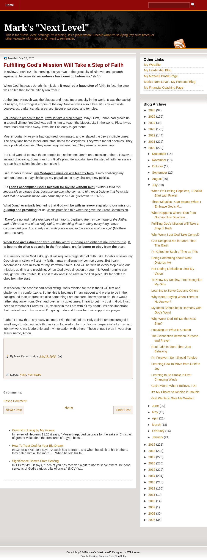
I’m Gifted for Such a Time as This (174, 251)
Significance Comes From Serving (35, 461)
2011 (152, 494)
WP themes (134, 552)
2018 (152, 451)
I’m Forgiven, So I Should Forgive (174, 357)
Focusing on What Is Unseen (171, 329)
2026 (152, 110)
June (156, 406)
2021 (152, 141)
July (155, 185)
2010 (152, 501)
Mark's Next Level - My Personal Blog (169, 81)
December (159, 153)
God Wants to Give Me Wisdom (172, 398)
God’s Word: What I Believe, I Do (173, 385)
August (157, 179)
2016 (152, 463)
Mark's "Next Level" (46, 28)
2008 (152, 513)
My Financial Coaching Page (163, 87)
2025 (152, 116)
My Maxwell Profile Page (161, 76)
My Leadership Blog (157, 70)
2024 (152, 123)
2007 (152, 520)
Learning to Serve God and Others (175, 290)
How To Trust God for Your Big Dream (38, 445)
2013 (152, 482)
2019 (152, 444)
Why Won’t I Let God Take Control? (175, 234)
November (159, 160)
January (158, 437)
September (160, 172)
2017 (152, 457)
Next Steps (34, 374)
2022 (152, 135)
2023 (152, 129)
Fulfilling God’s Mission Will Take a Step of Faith (63, 65)
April (155, 418)
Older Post (123, 410)
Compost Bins (106, 556)
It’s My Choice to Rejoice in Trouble (175, 392)
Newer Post (14, 410)
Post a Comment (14, 401)
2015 (152, 469)
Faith (23, 374)
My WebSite (152, 64)
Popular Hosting (89, 556)
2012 (152, 488)
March (157, 424)
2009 (152, 507)
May (155, 412)
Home (69, 407)
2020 (152, 148)
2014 (152, 476)
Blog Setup (121, 556)
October (158, 166)
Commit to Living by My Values (33, 430)
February (158, 431)
